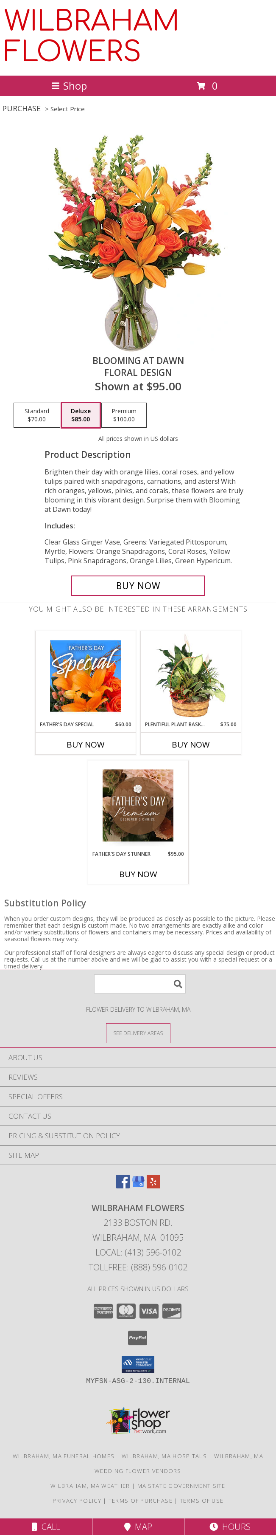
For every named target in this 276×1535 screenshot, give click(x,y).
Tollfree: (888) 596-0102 (138, 1267)
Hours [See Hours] (230, 1526)
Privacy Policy (77, 1500)
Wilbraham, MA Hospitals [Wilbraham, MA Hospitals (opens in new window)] (164, 1456)
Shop (69, 86)
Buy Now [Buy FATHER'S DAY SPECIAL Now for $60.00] (86, 744)
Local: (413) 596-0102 (138, 1252)
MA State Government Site (181, 1486)
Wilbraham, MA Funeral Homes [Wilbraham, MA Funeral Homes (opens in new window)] (63, 1456)
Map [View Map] (138, 1526)
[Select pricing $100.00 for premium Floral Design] (124, 415)
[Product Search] (140, 983)
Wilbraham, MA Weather (90, 1486)
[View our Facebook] (123, 1186)
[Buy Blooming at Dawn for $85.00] (138, 586)
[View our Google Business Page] (138, 1186)
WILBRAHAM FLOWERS (91, 37)
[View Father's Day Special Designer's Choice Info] (85, 676)
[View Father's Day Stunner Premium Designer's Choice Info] (138, 805)
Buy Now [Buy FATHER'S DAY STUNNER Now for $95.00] (138, 874)
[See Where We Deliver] (138, 1033)
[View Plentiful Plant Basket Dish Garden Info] (190, 676)
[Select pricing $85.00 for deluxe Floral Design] (81, 415)
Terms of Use (202, 1500)
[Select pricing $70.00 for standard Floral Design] (37, 415)
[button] (138, 1364)
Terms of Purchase (141, 1500)
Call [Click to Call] (46, 1526)
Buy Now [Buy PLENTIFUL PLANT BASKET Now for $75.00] (191, 744)
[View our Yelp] (153, 1186)
